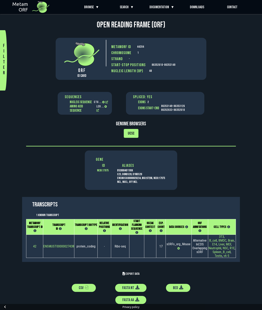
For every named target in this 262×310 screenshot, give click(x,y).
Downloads (197, 7)
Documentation (160, 7)
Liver (221, 244)
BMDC (222, 240)
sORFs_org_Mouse (178, 244)
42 (34, 246)
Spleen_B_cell (222, 252)
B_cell (213, 240)
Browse (89, 7)
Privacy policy (131, 307)
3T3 (221, 237)
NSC (225, 248)
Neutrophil (214, 248)
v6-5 (226, 256)
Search (125, 7)
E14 (214, 244)
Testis (218, 256)
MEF (228, 244)
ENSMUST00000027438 (58, 246)
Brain (231, 240)
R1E (232, 248)
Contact (232, 7)
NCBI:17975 (102, 170)
